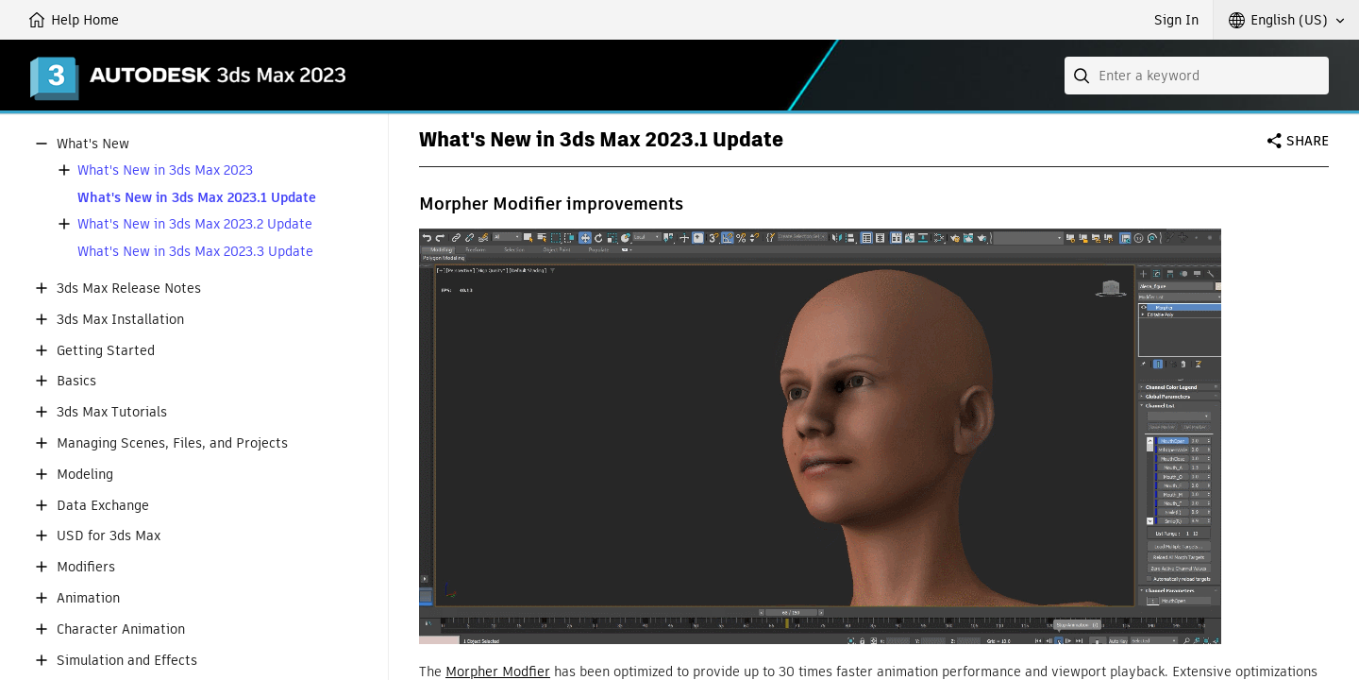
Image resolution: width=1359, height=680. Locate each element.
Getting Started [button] (106, 351)
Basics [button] (76, 381)
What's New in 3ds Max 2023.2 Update (194, 224)
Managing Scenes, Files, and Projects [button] (172, 443)
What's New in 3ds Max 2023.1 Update (196, 198)
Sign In (1176, 19)
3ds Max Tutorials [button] (112, 412)
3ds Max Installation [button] (120, 320)
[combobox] (1197, 75)
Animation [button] (88, 598)
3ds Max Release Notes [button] (129, 288)
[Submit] (1083, 75)
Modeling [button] (85, 475)
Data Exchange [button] (103, 506)
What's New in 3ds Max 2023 (165, 170)
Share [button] (1307, 140)
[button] (1286, 20)
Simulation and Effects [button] (127, 661)
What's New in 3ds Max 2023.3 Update (195, 252)
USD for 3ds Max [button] (108, 536)
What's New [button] (93, 144)
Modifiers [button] (86, 567)
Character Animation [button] (121, 629)
